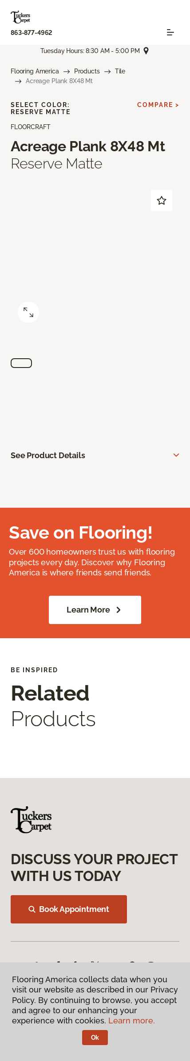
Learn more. (131, 1020)
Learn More (95, 610)
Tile (120, 71)
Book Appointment (68, 909)
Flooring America (35, 71)
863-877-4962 (31, 32)
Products (87, 71)
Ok (95, 1037)
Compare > (158, 104)
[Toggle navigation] (170, 32)
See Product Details (48, 455)
